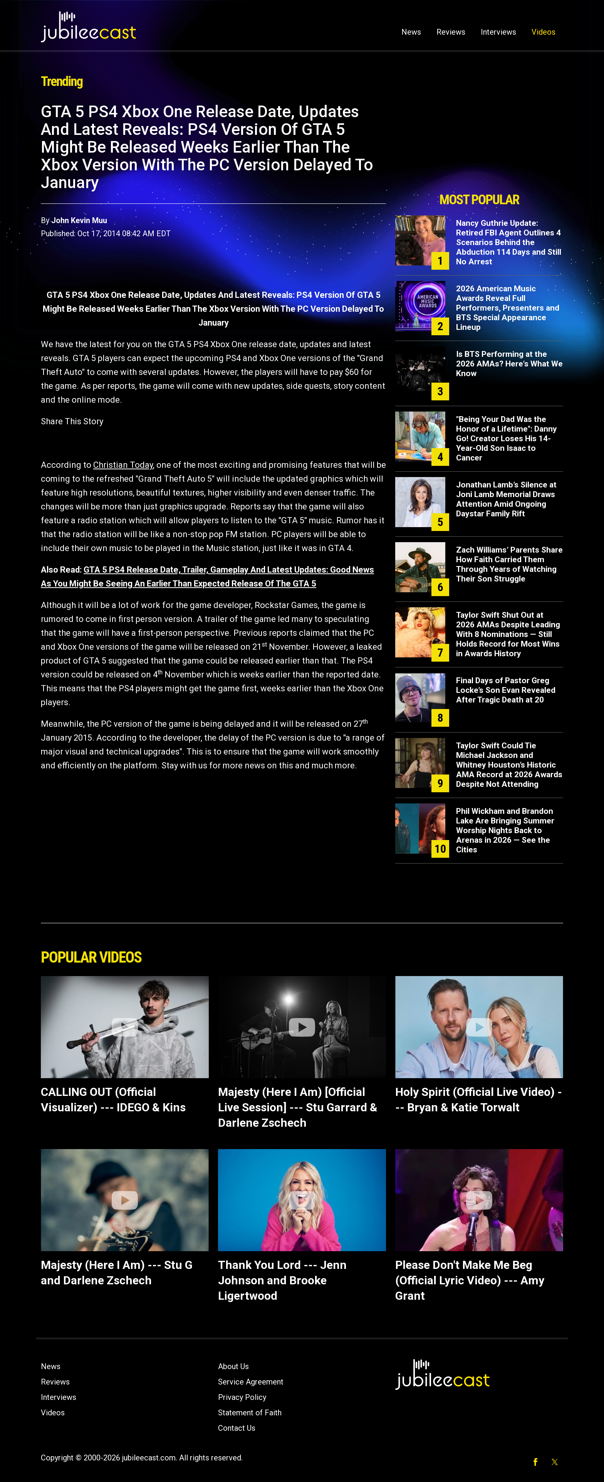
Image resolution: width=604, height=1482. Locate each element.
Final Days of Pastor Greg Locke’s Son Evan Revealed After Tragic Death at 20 (505, 690)
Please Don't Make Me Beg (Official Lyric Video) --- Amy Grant (469, 1280)
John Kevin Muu (79, 220)
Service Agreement (251, 1381)
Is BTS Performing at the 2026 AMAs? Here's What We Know (509, 363)
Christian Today (123, 465)
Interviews (498, 32)
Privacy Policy (242, 1397)
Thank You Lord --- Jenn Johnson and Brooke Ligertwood (282, 1280)
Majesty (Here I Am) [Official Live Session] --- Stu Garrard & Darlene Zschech (298, 1107)
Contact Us (236, 1428)
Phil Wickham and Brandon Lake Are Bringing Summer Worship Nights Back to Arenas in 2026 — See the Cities (505, 830)
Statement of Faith (250, 1412)
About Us (233, 1366)
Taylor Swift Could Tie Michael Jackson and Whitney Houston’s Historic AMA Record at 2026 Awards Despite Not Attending (509, 765)
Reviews (450, 32)
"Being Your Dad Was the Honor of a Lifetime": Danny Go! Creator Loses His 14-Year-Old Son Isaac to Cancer (506, 438)
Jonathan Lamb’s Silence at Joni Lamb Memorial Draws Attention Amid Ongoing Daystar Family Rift (506, 499)
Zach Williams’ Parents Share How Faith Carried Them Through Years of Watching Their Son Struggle (509, 564)
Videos (543, 32)
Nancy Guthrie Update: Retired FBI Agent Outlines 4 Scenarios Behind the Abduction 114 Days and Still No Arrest (508, 242)
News (411, 32)
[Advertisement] (479, 145)
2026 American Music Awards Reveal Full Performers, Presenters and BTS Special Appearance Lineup (507, 308)
